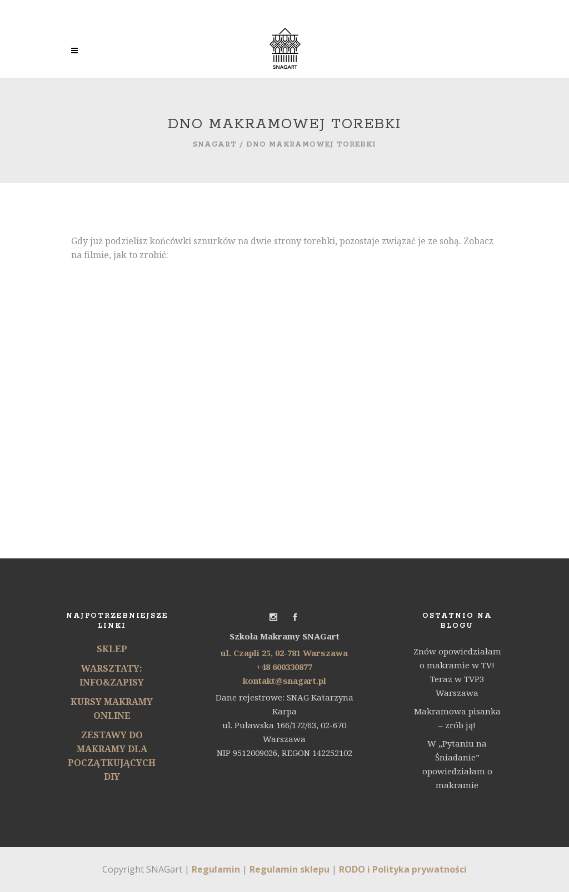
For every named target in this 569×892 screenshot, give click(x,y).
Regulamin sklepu (289, 869)
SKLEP (112, 649)
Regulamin (216, 869)
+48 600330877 (284, 666)
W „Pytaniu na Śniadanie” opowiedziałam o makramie (457, 764)
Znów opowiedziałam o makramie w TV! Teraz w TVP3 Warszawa (457, 672)
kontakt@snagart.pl (284, 680)
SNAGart (215, 144)
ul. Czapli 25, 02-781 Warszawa (284, 652)
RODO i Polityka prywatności (403, 869)
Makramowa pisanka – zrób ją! (457, 717)
